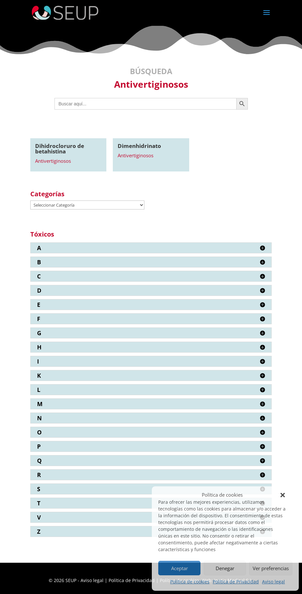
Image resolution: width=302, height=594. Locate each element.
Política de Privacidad (236, 582)
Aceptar (179, 568)
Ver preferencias (271, 568)
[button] (282, 495)
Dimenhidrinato (139, 146)
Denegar (225, 568)
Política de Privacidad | (134, 580)
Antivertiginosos (53, 161)
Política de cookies (189, 582)
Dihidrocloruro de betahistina (59, 148)
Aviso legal (273, 582)
